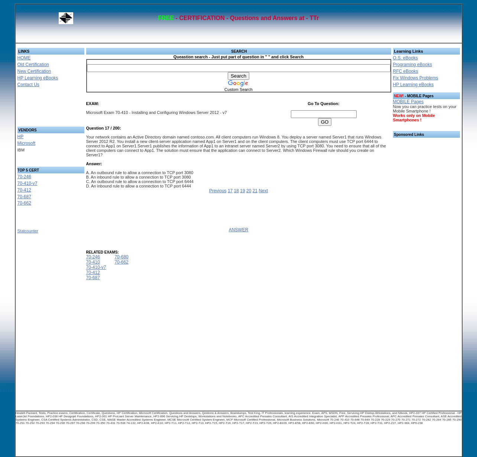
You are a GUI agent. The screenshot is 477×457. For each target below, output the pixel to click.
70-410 (93, 262)
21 (255, 190)
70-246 (24, 176)
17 (230, 190)
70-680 (121, 256)
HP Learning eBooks (37, 78)
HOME (24, 58)
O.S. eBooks (405, 58)
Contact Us (28, 84)
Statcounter (27, 231)
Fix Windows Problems (415, 78)
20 (248, 190)
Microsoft (26, 143)
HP (20, 136)
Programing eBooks (412, 64)
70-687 (24, 196)
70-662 (24, 203)
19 (242, 190)
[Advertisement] (42, 109)
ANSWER (239, 229)
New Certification (34, 71)
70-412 (24, 190)
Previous (218, 190)
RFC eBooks (405, 71)
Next (263, 190)
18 (236, 190)
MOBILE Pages (408, 101)
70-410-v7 (27, 183)
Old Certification (33, 64)
